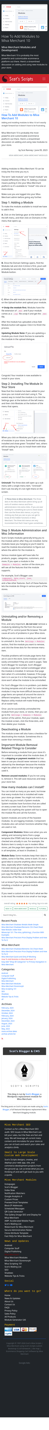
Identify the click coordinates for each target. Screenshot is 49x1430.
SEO (3, 991)
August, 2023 (7, 1023)
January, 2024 (7, 1018)
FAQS (7, 1307)
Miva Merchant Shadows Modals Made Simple (20, 924)
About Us (9, 1301)
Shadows (5, 994)
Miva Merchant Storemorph (13, 986)
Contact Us (10, 1304)
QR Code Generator (14, 1211)
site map (35, 1348)
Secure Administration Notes (18, 1230)
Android (5, 973)
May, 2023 (6, 1029)
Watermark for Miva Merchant (19, 1227)
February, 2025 (8, 1008)
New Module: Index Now (11, 929)
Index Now (10, 1190)
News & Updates (12, 1298)
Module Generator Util (15, 1319)
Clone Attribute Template (16, 1233)
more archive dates (9, 1031)
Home (7, 1295)
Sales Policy (10, 1313)
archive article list (9, 1034)
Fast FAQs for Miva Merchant (18, 1236)
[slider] (22, 903)
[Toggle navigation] (43, 78)
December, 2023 (8, 1021)
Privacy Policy (11, 1310)
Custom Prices (11, 1199)
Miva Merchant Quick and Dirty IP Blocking (19, 956)
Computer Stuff (8, 976)
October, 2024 (7, 1013)
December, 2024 (8, 1010)
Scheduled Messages (14, 1208)
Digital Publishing (9, 978)
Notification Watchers (15, 1193)
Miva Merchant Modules (35, 155)
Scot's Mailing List (13, 1223)
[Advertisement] (23, 1390)
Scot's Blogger (32, 1094)
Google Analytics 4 (13, 1196)
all (2, 999)
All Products (10, 1316)
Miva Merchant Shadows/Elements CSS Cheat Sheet (22, 927)
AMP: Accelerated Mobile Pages (19, 1220)
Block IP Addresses (13, 1205)
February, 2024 (8, 1016)
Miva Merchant (16, 155)
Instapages (10, 1184)
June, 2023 (6, 1026)
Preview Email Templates (16, 1202)
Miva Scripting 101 (9, 989)
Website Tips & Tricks (10, 996)
